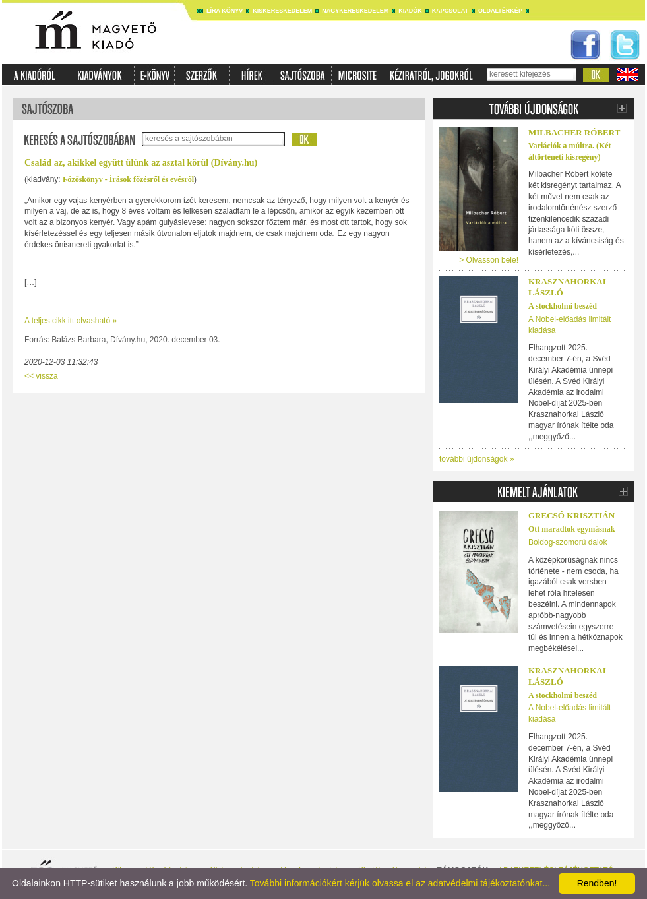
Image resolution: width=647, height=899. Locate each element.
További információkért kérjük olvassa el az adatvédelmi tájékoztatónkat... (400, 883)
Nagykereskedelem (355, 10)
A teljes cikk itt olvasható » (70, 320)
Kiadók (410, 10)
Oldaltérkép (500, 10)
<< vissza (41, 376)
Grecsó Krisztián (571, 515)
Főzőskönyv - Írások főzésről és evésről (128, 179)
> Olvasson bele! (488, 259)
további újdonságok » (476, 459)
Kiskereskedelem (282, 10)
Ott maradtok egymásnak (571, 529)
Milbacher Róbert (574, 132)
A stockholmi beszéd (562, 306)
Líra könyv (224, 10)
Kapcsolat (450, 10)
